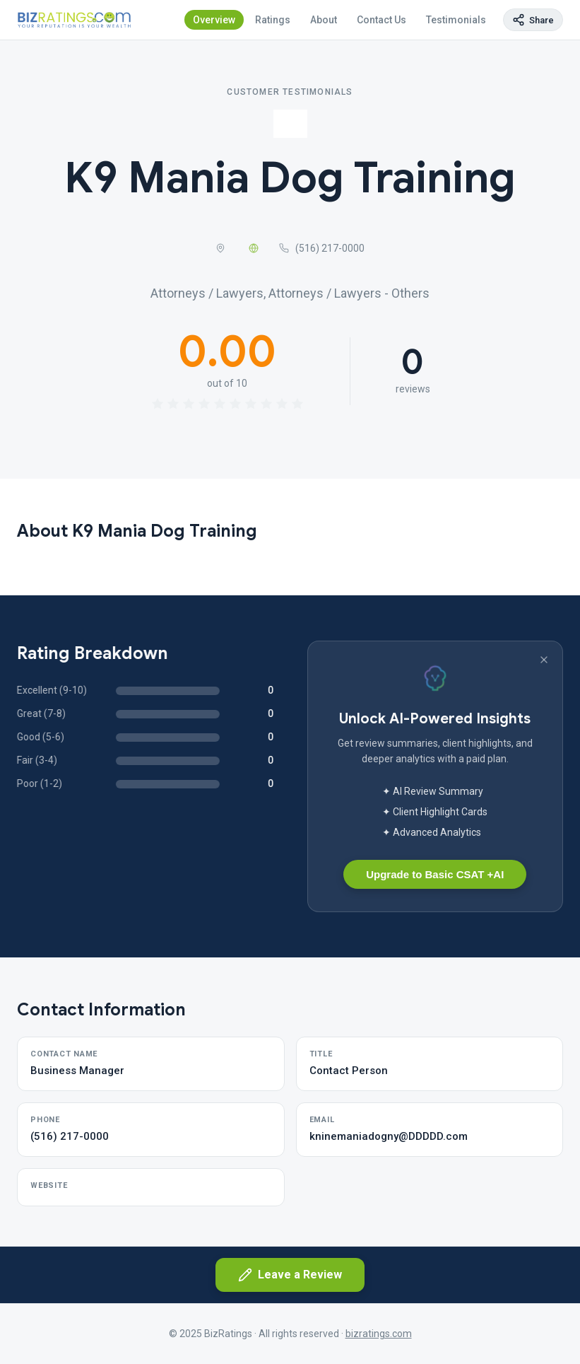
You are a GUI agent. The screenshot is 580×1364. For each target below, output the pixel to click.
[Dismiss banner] (544, 660)
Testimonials (456, 19)
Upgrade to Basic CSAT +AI (435, 874)
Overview (214, 19)
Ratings (272, 19)
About (323, 19)
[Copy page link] (533, 19)
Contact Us (381, 19)
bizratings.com (378, 1333)
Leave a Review (290, 1275)
